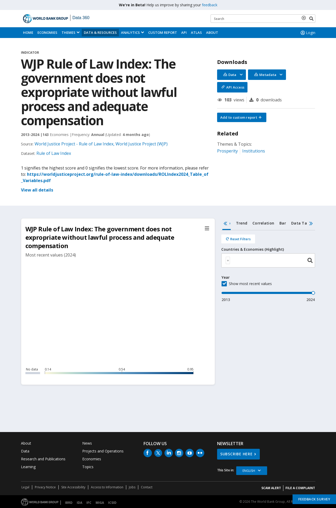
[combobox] (268, 260)
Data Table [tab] (302, 223)
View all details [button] (37, 190)
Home (28, 32)
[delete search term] (305, 17)
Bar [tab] (282, 223)
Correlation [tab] (263, 223)
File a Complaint (300, 488)
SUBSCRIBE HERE (236, 453)
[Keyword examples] (263, 18)
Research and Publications (43, 458)
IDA (79, 502)
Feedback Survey (314, 499)
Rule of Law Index (53, 153)
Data (25, 451)
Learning (28, 466)
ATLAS (196, 32)
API (184, 32)
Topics (87, 466)
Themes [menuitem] (68, 32)
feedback (209, 4)
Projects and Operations (103, 451)
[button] (241, 117)
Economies (47, 32)
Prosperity (227, 151)
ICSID (112, 502)
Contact (146, 487)
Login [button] (307, 33)
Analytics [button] (130, 32)
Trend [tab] (241, 223)
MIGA (100, 502)
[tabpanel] (268, 266)
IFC (88, 502)
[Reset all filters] (238, 238)
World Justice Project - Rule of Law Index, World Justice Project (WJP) (101, 144)
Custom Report (162, 32)
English (249, 470)
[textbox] (228, 260)
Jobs (132, 487)
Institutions (253, 151)
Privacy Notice (45, 487)
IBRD (69, 502)
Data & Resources (100, 32)
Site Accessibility (73, 487)
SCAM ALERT (271, 488)
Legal (25, 487)
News (87, 443)
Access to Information (107, 487)
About (212, 32)
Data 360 (81, 17)
